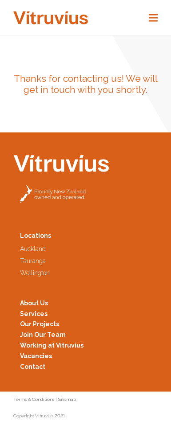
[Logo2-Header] (50, 17)
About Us (34, 303)
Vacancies (36, 356)
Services (34, 313)
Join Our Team (43, 334)
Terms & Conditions (33, 399)
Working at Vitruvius (52, 345)
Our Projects (39, 324)
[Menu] (153, 18)
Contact (32, 366)
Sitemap (67, 399)
